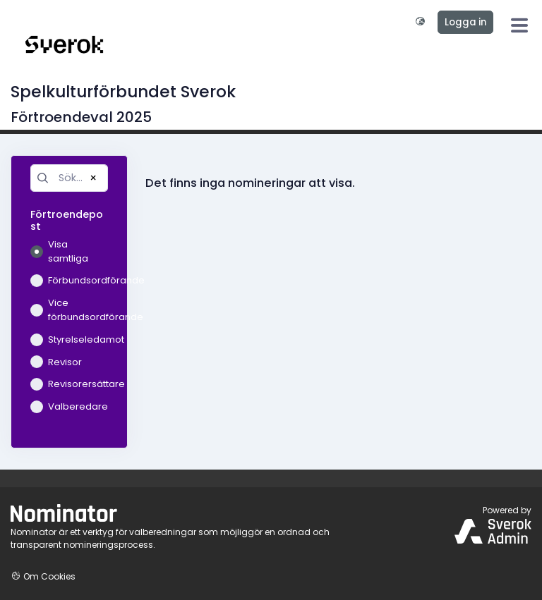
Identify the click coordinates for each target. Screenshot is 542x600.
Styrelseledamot (69, 339)
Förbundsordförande (69, 280)
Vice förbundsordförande (69, 310)
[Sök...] (69, 178)
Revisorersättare (69, 384)
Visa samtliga (59, 251)
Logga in (465, 22)
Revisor (56, 362)
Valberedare (69, 406)
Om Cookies (43, 576)
